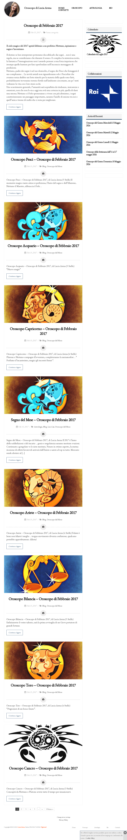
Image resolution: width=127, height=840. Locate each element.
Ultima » (49, 809)
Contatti (63, 10)
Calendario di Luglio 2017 (97, 54)
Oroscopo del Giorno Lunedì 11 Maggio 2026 (102, 143)
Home (61, 8)
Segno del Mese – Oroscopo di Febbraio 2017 (43, 419)
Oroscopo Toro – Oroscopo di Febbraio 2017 (43, 685)
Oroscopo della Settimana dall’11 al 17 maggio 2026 (101, 153)
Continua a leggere (15, 107)
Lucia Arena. (21, 827)
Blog (44, 166)
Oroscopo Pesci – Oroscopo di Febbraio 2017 (43, 159)
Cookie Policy (90, 838)
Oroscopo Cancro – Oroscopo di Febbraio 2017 (43, 768)
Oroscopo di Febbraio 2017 (43, 25)
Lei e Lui (51, 426)
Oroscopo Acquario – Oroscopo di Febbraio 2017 (43, 245)
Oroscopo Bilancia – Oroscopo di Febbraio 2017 (43, 598)
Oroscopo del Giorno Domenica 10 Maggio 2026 (103, 163)
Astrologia (95, 8)
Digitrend (43, 827)
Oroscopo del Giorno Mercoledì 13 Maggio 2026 (103, 124)
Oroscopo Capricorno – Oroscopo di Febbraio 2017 (43, 331)
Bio (110, 8)
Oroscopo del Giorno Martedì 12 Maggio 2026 (102, 134)
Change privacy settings (63, 817)
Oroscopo (77, 8)
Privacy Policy (63, 820)
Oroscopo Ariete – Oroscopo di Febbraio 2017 (43, 512)
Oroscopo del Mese (54, 166)
